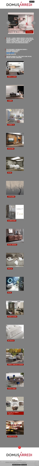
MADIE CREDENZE (12, 244)
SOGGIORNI (11, 148)
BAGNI (9, 292)
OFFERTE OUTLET (12, 436)
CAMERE (10, 100)
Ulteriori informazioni (16, 464)
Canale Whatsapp (10, 53)
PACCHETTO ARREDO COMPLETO (13, 413)
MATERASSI (11, 340)
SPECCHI (10, 268)
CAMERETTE (11, 124)
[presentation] (33, 22)
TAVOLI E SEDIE (12, 388)
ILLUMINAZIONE (12, 220)
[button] (31, 2)
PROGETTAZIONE (12, 316)
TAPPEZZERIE (11, 196)
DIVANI (9, 172)
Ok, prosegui (24, 464)
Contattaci (29, 32)
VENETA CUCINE (12, 76)
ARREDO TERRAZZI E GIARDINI (15, 364)
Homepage (19, 460)
